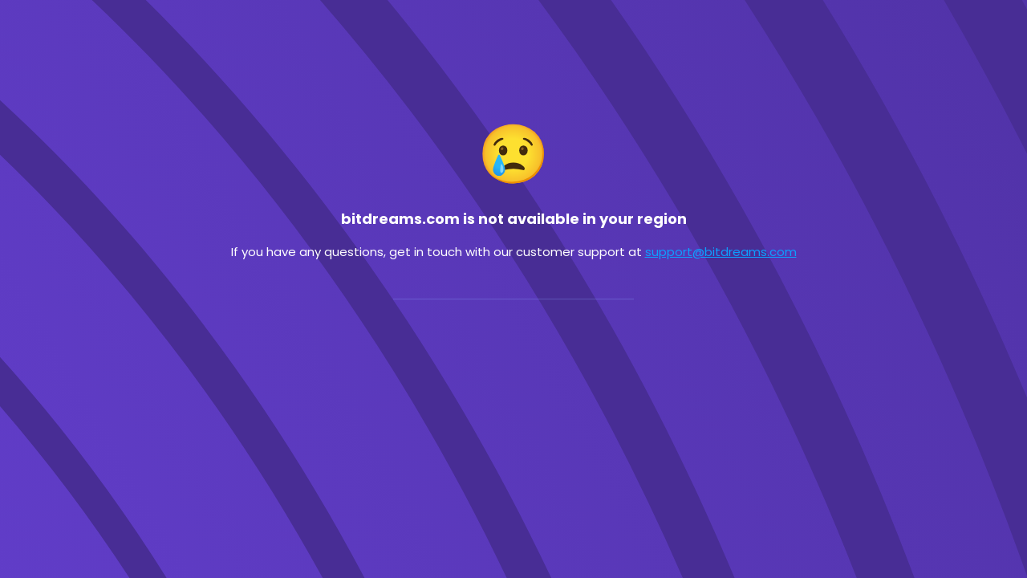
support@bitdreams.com (721, 251)
